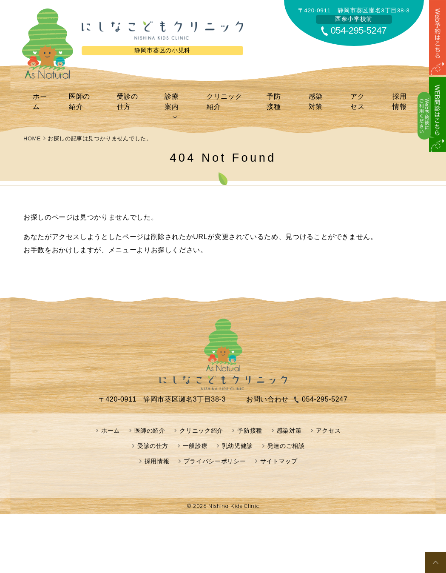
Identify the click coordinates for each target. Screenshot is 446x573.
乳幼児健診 (237, 433)
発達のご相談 (286, 433)
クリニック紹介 (227, 95)
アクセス (356, 95)
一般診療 (195, 433)
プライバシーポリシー (215, 448)
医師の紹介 (85, 95)
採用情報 (396, 95)
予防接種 (278, 95)
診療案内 (176, 95)
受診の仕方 (133, 95)
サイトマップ (279, 448)
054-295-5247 (358, 30)
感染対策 (317, 95)
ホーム (46, 95)
